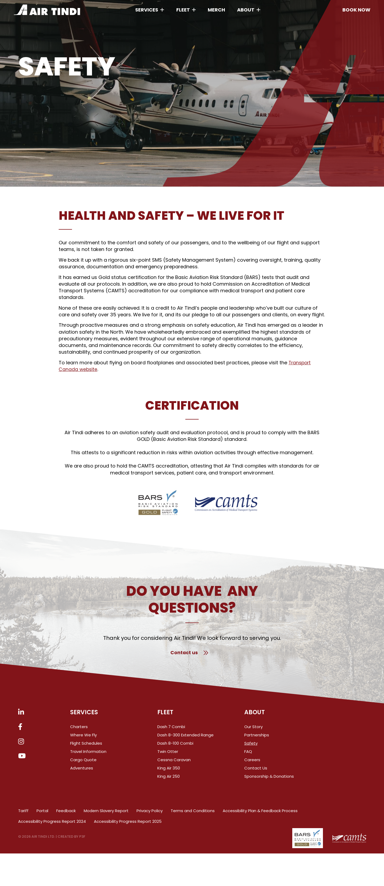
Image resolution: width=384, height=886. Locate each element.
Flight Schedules (86, 746)
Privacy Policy (150, 813)
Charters (79, 729)
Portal (42, 813)
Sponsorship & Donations (269, 779)
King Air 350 (168, 770)
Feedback (66, 813)
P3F (82, 839)
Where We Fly (83, 737)
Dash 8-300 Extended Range (185, 737)
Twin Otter (167, 754)
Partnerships (256, 737)
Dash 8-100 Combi (175, 746)
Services (146, 8)
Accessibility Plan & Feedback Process (260, 813)
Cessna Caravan (174, 762)
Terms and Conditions (193, 813)
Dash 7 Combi (171, 729)
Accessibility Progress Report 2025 (128, 824)
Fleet (183, 8)
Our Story (253, 729)
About (245, 8)
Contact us (189, 653)
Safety (251, 746)
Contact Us (255, 770)
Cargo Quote (83, 762)
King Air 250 (168, 779)
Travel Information (88, 754)
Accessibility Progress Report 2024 (52, 824)
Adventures (81, 770)
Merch (216, 8)
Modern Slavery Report (106, 813)
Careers (252, 762)
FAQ (248, 754)
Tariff (23, 813)
